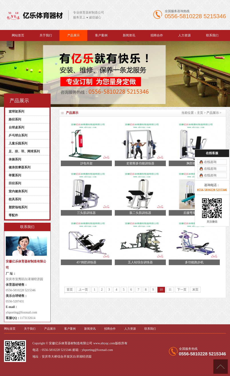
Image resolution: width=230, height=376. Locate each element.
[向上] (220, 366)
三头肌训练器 (86, 213)
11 (170, 289)
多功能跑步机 (194, 262)
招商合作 (157, 35)
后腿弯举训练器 (194, 213)
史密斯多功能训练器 (140, 163)
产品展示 (73, 35)
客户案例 (101, 35)
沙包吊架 (86, 163)
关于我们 (46, 35)
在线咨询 (210, 142)
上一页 (83, 289)
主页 (200, 112)
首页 (70, 289)
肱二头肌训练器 (140, 213)
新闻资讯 (129, 35)
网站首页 (18, 35)
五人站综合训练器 (140, 262)
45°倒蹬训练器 (86, 262)
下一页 (181, 289)
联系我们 (212, 35)
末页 (195, 289)
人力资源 (184, 35)
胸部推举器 (194, 163)
